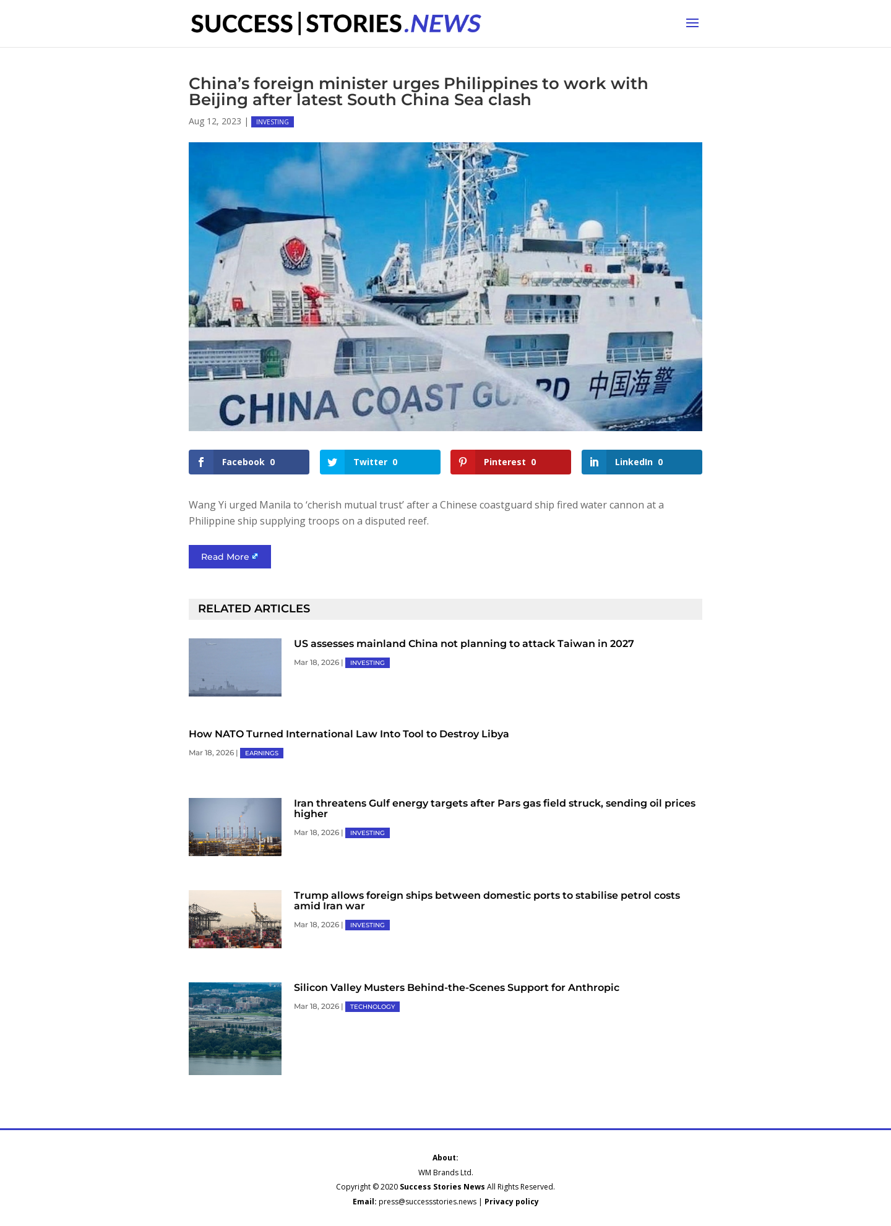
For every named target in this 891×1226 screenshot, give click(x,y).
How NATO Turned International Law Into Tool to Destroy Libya (349, 734)
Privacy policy (511, 1201)
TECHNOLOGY (372, 1007)
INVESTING (272, 122)
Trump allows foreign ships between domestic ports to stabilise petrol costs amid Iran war (487, 900)
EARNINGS (261, 753)
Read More (225, 556)
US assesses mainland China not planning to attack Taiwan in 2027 (464, 643)
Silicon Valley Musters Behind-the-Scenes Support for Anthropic (456, 987)
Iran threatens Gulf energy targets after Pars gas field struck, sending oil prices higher (494, 808)
